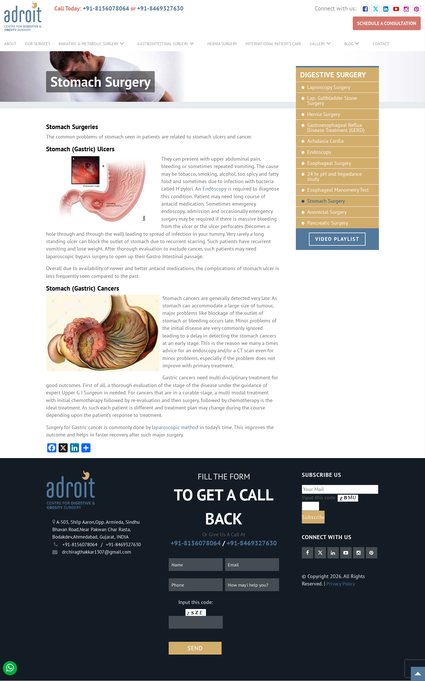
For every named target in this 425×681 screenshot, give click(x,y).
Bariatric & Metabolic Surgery (88, 43)
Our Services (37, 43)
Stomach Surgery (326, 201)
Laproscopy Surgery (328, 87)
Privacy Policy (341, 583)
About (10, 43)
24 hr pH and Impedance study (334, 176)
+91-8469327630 (160, 8)
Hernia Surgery (222, 43)
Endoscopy (319, 152)
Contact (381, 43)
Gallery (317, 43)
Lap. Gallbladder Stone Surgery (332, 101)
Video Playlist (337, 239)
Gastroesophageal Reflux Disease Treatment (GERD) (335, 128)
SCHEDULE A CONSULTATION (385, 23)
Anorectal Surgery (326, 212)
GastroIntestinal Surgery (162, 43)
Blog (349, 43)
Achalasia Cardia (325, 141)
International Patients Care (273, 43)
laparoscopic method (175, 427)
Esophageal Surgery (329, 163)
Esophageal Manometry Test (338, 189)
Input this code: (195, 602)
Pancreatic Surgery (327, 222)
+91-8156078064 (106, 8)
